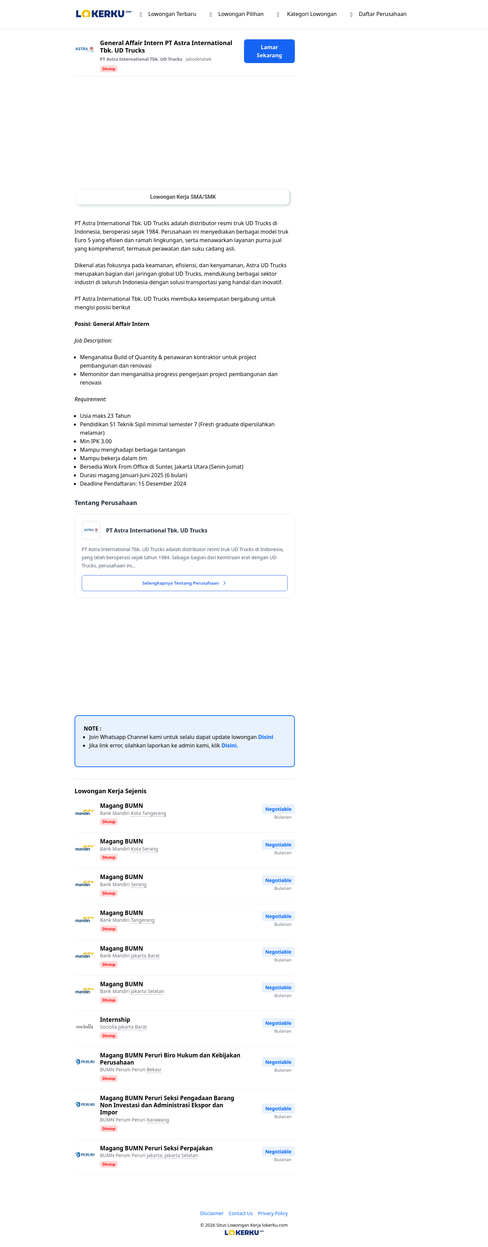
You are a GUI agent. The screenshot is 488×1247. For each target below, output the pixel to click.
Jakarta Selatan (147, 992)
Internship (115, 1021)
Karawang (158, 1120)
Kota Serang (144, 849)
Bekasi (154, 1070)
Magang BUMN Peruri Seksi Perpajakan (156, 1149)
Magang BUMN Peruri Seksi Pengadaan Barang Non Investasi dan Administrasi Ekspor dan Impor (167, 1106)
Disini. (230, 747)
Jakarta (154, 1156)
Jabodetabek (198, 59)
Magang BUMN (121, 807)
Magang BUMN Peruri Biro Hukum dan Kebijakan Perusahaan (170, 1059)
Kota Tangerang (148, 814)
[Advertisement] (185, 134)
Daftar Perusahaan (378, 13)
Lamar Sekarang (269, 51)
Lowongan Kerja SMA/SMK (183, 197)
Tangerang (143, 921)
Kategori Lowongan (307, 13)
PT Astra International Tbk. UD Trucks (141, 59)
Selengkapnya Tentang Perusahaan (184, 584)
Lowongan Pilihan (237, 13)
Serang (138, 885)
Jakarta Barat (145, 956)
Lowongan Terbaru (168, 13)
